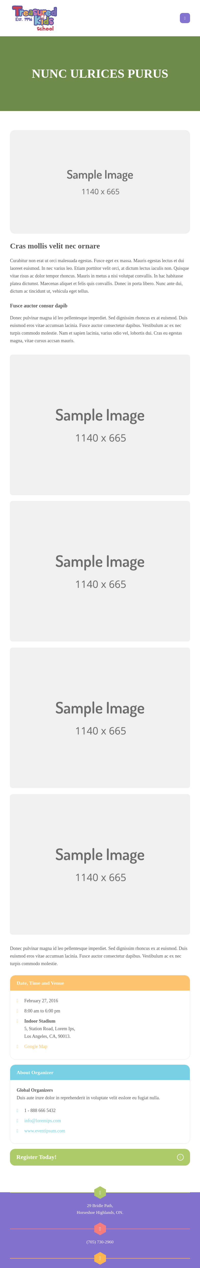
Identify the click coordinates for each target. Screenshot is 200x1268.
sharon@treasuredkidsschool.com (100, 1260)
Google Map (35, 1035)
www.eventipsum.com (44, 1119)
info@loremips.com (42, 1109)
